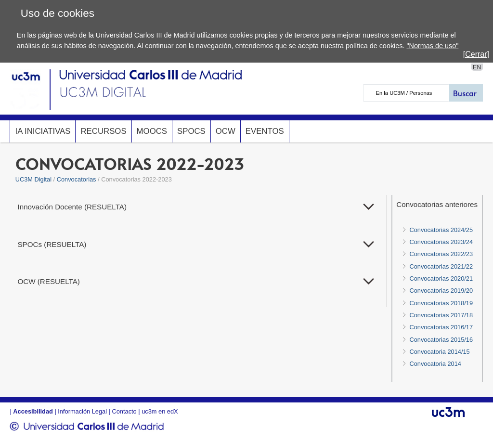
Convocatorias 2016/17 (441, 327)
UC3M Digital (33, 179)
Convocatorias (76, 179)
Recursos (103, 131)
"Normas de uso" (432, 46)
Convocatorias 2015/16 (441, 339)
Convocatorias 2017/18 (441, 315)
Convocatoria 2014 (435, 363)
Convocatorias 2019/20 (441, 290)
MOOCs (152, 131)
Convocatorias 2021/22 (441, 266)
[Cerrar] (476, 54)
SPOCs (191, 131)
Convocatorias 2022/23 (441, 254)
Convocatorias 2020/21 (441, 278)
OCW (225, 131)
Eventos (265, 131)
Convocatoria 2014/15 (439, 351)
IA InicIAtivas (42, 131)
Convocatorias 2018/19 (441, 303)
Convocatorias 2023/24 (441, 242)
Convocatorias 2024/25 (441, 229)
